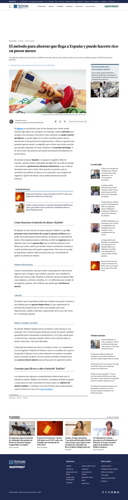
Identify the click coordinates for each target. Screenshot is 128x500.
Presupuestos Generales (36, 1)
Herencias (80, 1)
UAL (46, 1)
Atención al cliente (70, 1)
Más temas (85, 483)
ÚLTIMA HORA (42, 6)
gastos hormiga (46, 389)
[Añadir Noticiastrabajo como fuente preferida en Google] (78, 121)
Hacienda (69, 483)
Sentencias (69, 469)
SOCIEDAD (69, 6)
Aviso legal (104, 475)
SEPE (83, 480)
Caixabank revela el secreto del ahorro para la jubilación (33, 65)
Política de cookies (107, 472)
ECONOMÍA (60, 6)
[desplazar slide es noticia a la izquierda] (17, 1)
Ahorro (19, 398)
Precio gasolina (95, 1)
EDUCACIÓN (79, 6)
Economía (12, 398)
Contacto (104, 481)
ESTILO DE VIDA (90, 6)
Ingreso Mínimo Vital (88, 466)
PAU (56, 1)
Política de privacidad (108, 478)
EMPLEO (51, 6)
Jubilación (104, 1)
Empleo (68, 466)
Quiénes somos (106, 466)
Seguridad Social (87, 477)
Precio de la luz (23, 1)
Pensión (61, 1)
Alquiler (87, 1)
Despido (51, 1)
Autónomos (111, 1)
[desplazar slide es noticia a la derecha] (118, 1)
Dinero (25, 398)
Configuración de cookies (109, 469)
